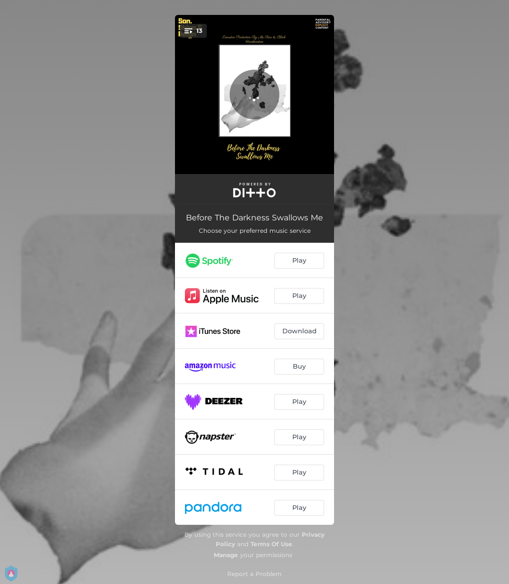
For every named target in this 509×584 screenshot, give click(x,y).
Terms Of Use (271, 544)
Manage (226, 555)
